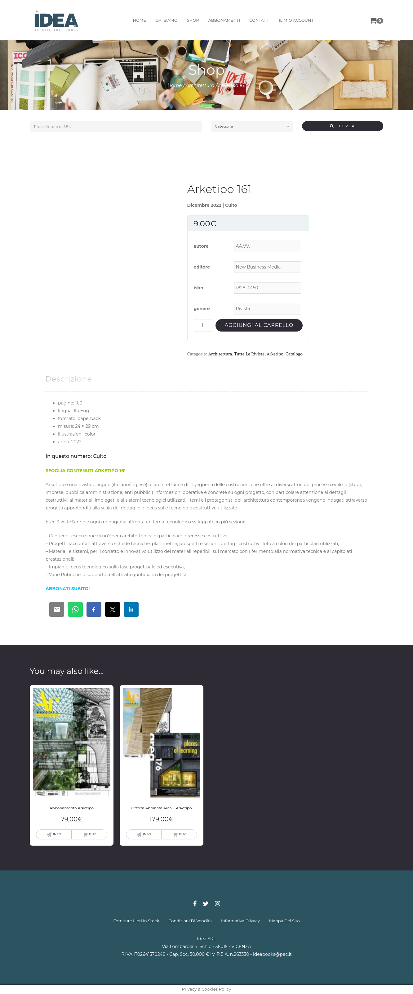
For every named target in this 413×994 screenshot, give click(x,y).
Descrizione (68, 378)
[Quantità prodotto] (203, 325)
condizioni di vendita (190, 920)
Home (174, 85)
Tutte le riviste (249, 354)
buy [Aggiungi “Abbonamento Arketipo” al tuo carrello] (92, 834)
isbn (198, 288)
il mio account (296, 20)
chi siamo (166, 20)
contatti (259, 20)
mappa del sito (284, 920)
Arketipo (275, 354)
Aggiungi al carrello (259, 325)
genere (202, 308)
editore (202, 267)
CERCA (342, 126)
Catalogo (294, 354)
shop (193, 20)
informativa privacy (240, 920)
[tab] (69, 379)
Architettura (200, 85)
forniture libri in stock (136, 920)
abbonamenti (224, 20)
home (139, 20)
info (57, 834)
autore (201, 246)
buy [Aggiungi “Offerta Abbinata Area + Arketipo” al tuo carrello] (182, 834)
